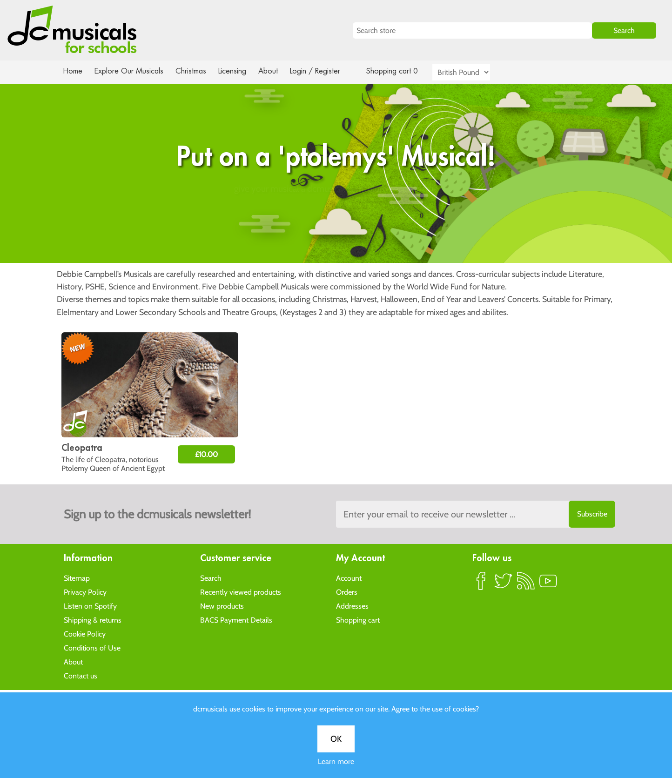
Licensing (239, 71)
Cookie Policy (85, 633)
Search (211, 577)
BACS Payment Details (236, 619)
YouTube (548, 584)
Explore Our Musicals (130, 71)
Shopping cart (358, 619)
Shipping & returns (92, 619)
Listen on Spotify (90, 605)
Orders (346, 591)
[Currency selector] (472, 72)
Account (349, 577)
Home (73, 71)
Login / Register (324, 71)
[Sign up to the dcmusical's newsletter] (475, 514)
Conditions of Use (92, 647)
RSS (526, 584)
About (276, 71)
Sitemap (77, 577)
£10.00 (206, 454)
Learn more (336, 327)
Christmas (194, 71)
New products (222, 605)
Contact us (80, 675)
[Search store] (472, 30)
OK (336, 305)
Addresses (352, 605)
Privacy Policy (85, 591)
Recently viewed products (240, 591)
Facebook (481, 584)
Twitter (503, 584)
